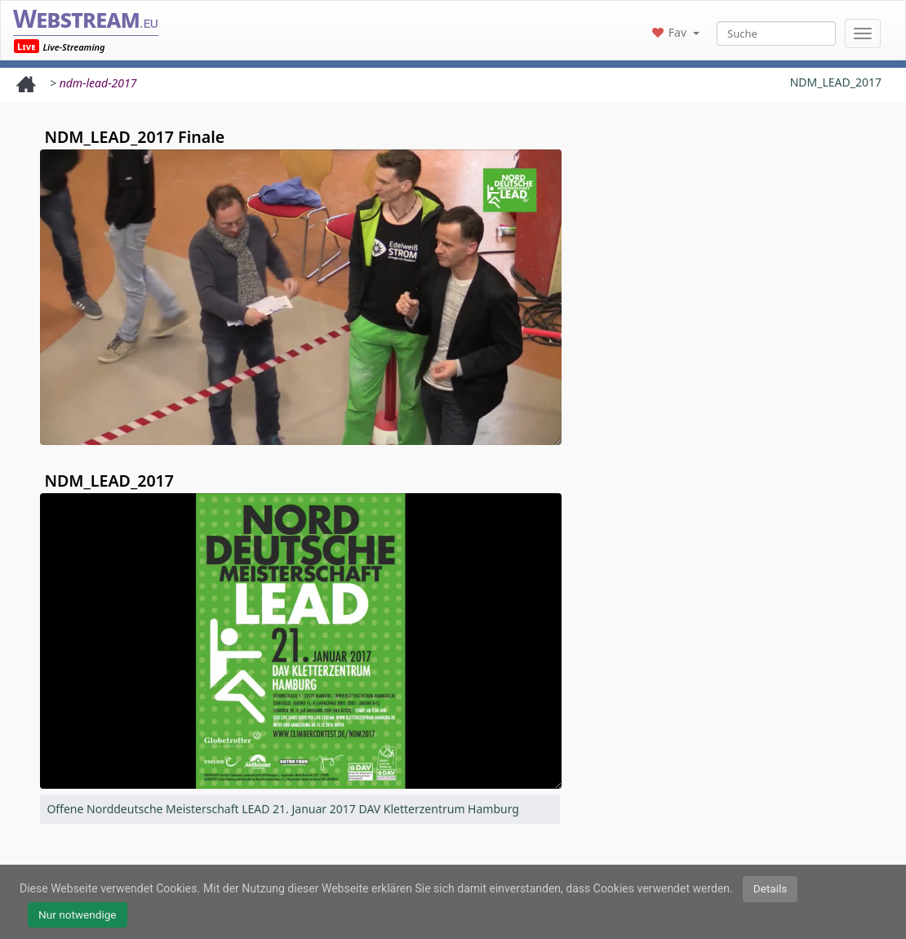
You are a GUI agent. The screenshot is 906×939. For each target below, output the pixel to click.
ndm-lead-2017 (98, 83)
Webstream (85, 18)
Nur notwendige (77, 914)
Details (770, 888)
